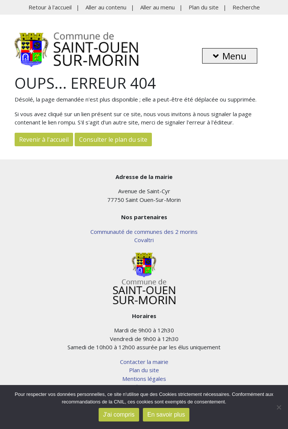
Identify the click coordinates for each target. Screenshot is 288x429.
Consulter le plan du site (113, 139)
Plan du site (204, 7)
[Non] (278, 407)
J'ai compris (119, 414)
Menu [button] (229, 56)
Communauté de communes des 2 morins (144, 231)
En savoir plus (166, 414)
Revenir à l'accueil (44, 139)
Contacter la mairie (144, 361)
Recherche (246, 7)
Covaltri (144, 240)
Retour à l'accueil (50, 7)
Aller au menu (157, 7)
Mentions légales (144, 378)
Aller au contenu (106, 7)
